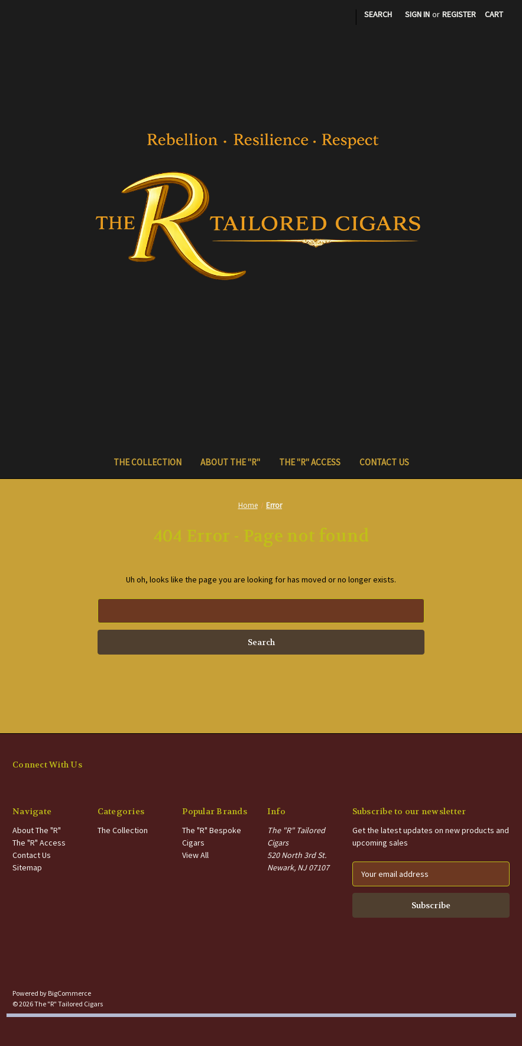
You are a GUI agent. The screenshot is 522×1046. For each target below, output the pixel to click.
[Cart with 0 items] (494, 14)
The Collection (147, 462)
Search (378, 14)
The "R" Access (310, 462)
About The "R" (230, 462)
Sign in (417, 14)
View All (195, 855)
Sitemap (27, 867)
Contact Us (384, 462)
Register (459, 14)
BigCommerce (69, 993)
